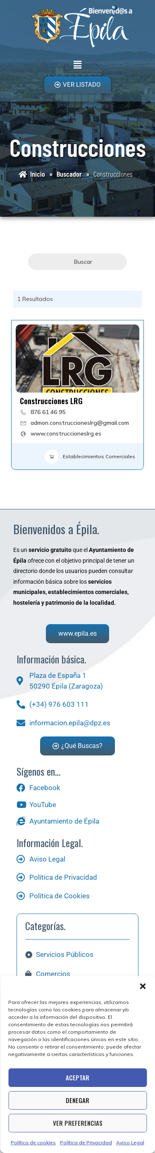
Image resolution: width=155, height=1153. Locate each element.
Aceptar (77, 1077)
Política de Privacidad (86, 1142)
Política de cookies (33, 1142)
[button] (142, 986)
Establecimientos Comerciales (90, 457)
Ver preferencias (78, 1122)
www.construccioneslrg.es (66, 433)
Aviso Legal (130, 1142)
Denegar (77, 1100)
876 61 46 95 (48, 412)
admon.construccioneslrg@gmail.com (80, 422)
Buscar (77, 261)
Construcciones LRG (51, 400)
